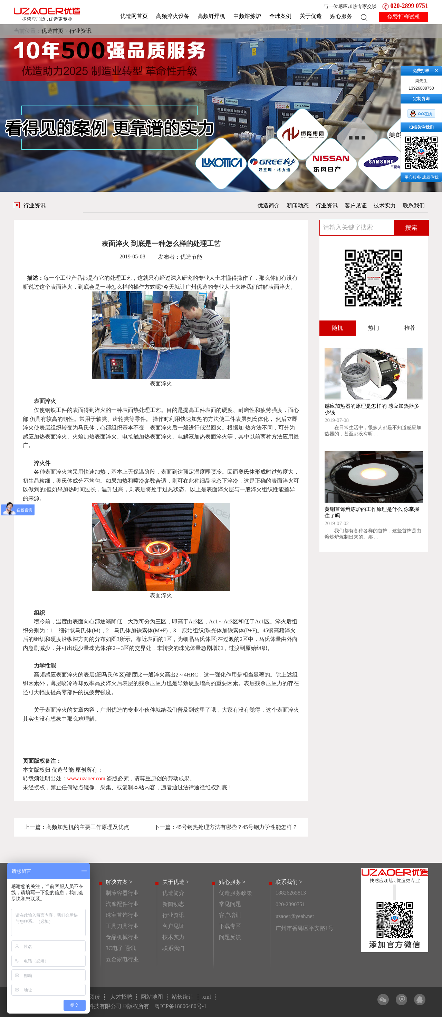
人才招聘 (121, 997)
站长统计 (183, 997)
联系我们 (414, 205)
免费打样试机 (403, 17)
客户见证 (356, 205)
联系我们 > (289, 882)
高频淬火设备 (172, 16)
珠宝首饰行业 (122, 915)
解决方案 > (119, 882)
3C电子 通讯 (121, 948)
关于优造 (311, 16)
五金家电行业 (122, 959)
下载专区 (230, 926)
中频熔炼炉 (247, 16)
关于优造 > (175, 882)
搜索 (411, 227)
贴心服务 (341, 16)
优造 (202, 287)
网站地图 (152, 997)
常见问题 (230, 904)
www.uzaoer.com (86, 778)
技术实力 (385, 205)
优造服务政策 (235, 893)
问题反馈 (230, 937)
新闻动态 (298, 205)
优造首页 (52, 31)
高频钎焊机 (211, 16)
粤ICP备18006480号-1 (180, 1006)
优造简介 (269, 205)
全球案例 (280, 16)
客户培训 (230, 915)
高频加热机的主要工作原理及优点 (87, 827)
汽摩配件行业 (122, 904)
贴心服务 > (232, 882)
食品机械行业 (122, 937)
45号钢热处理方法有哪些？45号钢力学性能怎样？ (237, 827)
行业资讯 (80, 31)
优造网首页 (134, 16)
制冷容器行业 (122, 893)
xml (206, 997)
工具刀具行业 (122, 926)
